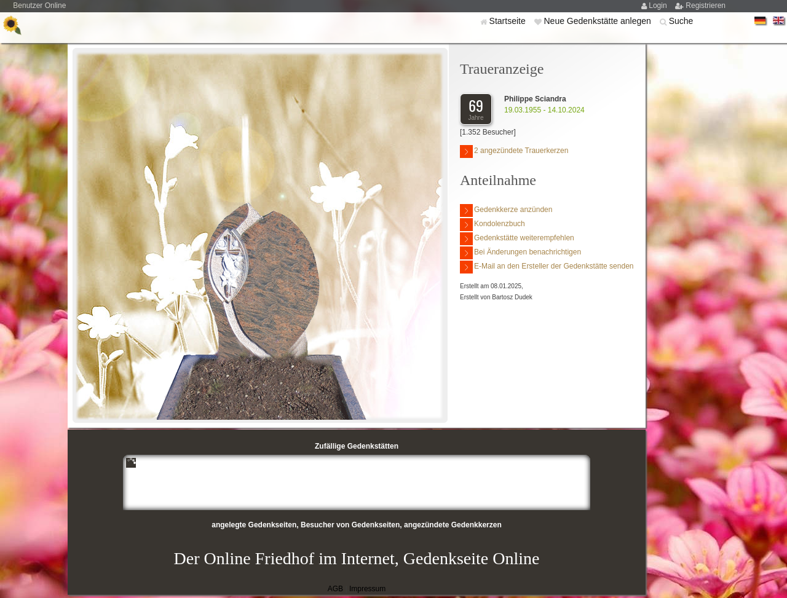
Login (659, 5)
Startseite (508, 21)
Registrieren (706, 5)
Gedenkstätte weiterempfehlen (517, 238)
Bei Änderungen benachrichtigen (520, 252)
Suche (681, 21)
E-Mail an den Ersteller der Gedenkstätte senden (546, 267)
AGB (335, 588)
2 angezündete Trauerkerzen (514, 151)
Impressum (367, 588)
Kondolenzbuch (492, 224)
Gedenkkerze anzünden (506, 210)
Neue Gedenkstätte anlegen (598, 21)
